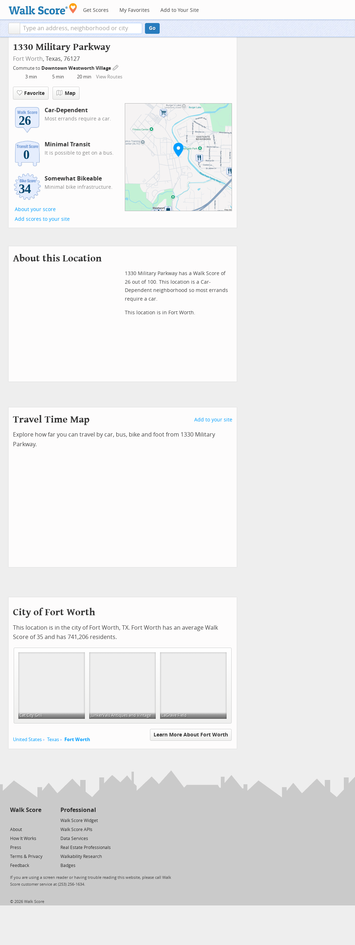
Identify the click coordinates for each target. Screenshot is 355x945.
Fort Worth (28, 58)
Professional (78, 810)
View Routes (109, 76)
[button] (14, 28)
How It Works (23, 838)
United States (27, 739)
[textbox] (81, 28)
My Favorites (134, 10)
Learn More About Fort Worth (191, 735)
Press (15, 847)
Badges (68, 865)
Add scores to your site (42, 219)
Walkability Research (81, 856)
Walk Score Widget (79, 820)
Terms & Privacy (26, 856)
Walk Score (25, 810)
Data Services (74, 838)
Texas (53, 739)
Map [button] (66, 93)
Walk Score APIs (76, 829)
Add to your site (213, 420)
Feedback (19, 865)
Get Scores (96, 10)
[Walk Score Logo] (43, 9)
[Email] (36, 820)
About (16, 829)
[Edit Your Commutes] (115, 67)
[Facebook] (25, 820)
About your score (35, 209)
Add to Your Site (179, 10)
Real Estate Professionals (85, 847)
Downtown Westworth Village (76, 68)
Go (152, 28)
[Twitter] (14, 820)
